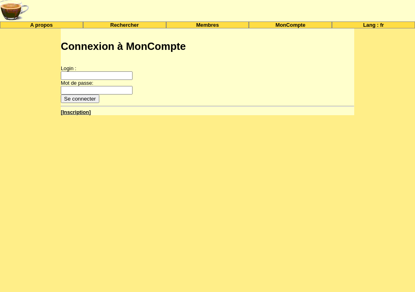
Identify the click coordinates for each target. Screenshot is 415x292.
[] (76, 112)
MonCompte (291, 25)
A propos (41, 25)
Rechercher (124, 25)
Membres (207, 25)
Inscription (75, 112)
